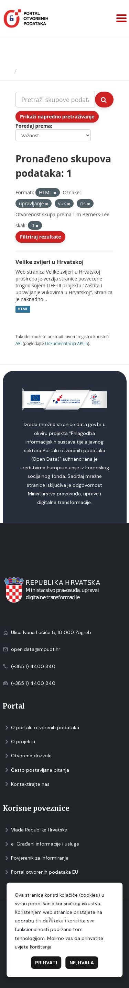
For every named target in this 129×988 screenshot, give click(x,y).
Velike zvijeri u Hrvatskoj (49, 262)
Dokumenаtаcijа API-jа (66, 343)
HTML (23, 309)
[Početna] (8, 71)
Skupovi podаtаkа (47, 71)
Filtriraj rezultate (40, 236)
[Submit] (104, 99)
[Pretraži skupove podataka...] (55, 99)
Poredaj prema (33, 126)
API (18, 343)
